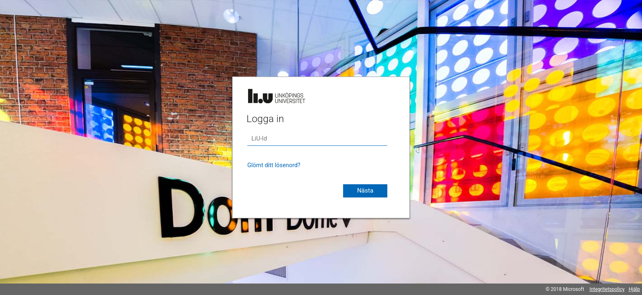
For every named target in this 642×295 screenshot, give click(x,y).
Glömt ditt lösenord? (274, 165)
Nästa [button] (365, 190)
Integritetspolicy (607, 289)
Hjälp (634, 289)
